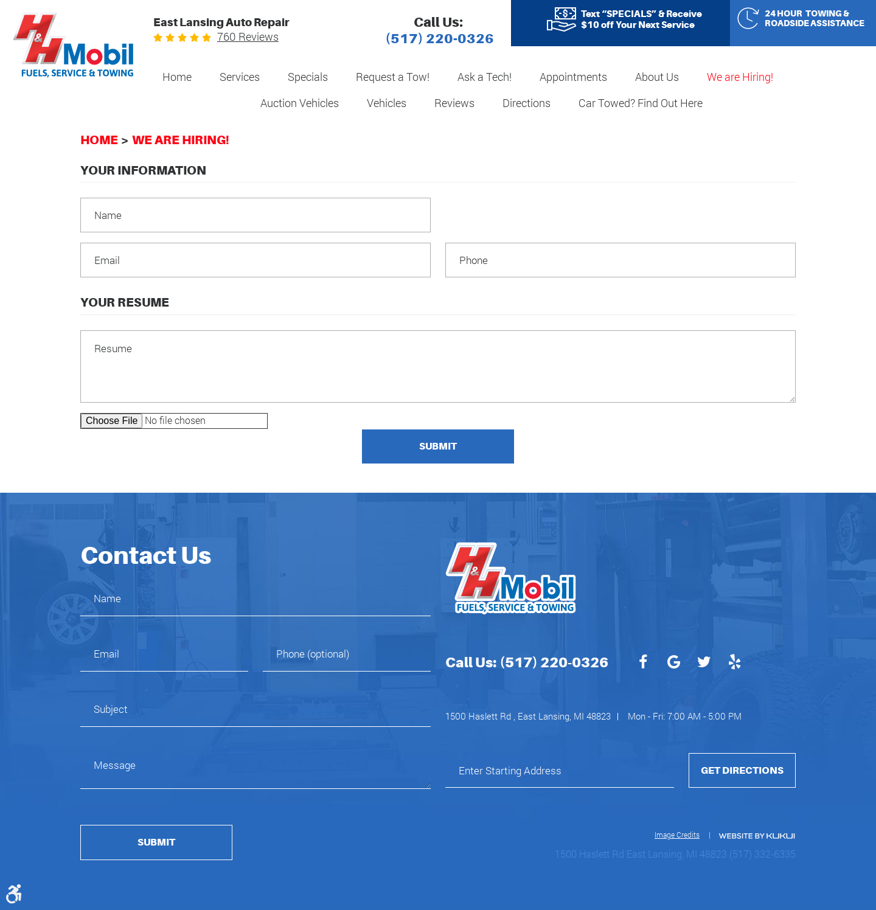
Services (240, 76)
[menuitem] (177, 77)
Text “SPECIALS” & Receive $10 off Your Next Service (641, 19)
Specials (308, 76)
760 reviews (248, 36)
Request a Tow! (392, 76)
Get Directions (742, 770)
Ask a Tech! (484, 76)
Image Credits (677, 834)
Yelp (734, 664)
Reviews (454, 102)
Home (177, 76)
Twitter (704, 664)
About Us (657, 76)
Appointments (573, 76)
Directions (526, 102)
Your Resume (124, 302)
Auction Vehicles (299, 102)
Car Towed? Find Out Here (641, 102)
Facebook (643, 664)
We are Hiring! (740, 76)
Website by (756, 836)
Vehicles (386, 102)
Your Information (143, 170)
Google (673, 664)
